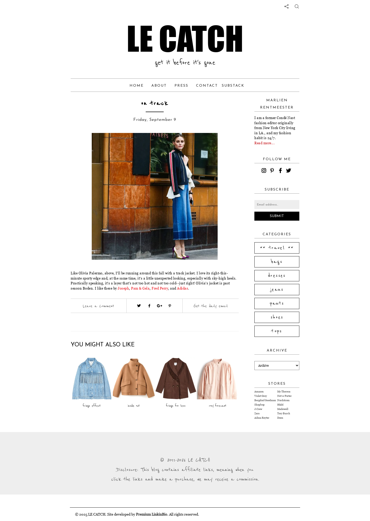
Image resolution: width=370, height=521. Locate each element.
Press (181, 86)
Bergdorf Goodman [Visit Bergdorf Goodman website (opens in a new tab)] (265, 400)
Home (137, 86)
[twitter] (289, 171)
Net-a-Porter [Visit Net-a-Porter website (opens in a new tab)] (284, 396)
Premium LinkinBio (151, 514)
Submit (277, 216)
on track (154, 103)
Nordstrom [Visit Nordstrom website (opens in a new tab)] (283, 400)
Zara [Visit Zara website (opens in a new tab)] (257, 413)
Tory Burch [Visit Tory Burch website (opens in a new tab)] (283, 413)
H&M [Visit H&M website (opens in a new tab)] (280, 404)
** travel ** (277, 248)
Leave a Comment (98, 306)
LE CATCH (185, 39)
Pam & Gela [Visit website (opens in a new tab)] (140, 288)
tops (277, 331)
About (159, 86)
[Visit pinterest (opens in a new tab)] (170, 306)
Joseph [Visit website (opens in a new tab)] (123, 288)
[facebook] (281, 171)
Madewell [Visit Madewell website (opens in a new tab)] (282, 409)
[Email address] (276, 204)
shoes (277, 317)
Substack (233, 86)
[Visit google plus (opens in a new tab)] (159, 306)
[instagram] (265, 171)
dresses (277, 276)
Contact (207, 86)
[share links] (286, 6)
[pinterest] (273, 171)
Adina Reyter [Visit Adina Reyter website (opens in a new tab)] (261, 417)
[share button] (296, 6)
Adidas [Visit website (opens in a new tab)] (182, 288)
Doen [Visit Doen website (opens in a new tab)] (280, 417)
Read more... (264, 143)
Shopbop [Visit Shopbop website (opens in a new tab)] (259, 404)
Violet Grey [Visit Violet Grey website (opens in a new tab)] (260, 396)
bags (277, 262)
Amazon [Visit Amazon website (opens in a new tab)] (259, 391)
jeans (276, 289)
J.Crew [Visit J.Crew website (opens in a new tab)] (258, 409)
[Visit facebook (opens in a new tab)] (149, 306)
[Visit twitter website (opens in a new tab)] (139, 306)
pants (277, 303)
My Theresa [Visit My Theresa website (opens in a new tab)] (283, 391)
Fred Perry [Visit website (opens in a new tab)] (160, 288)
